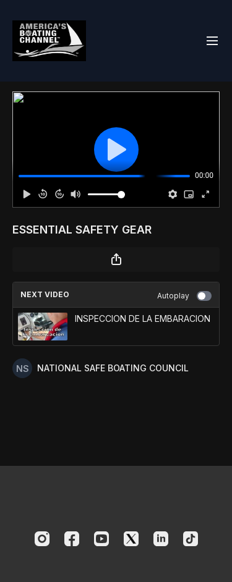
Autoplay (184, 296)
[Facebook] (71, 538)
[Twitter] (131, 538)
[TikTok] (190, 538)
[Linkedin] (160, 538)
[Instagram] (42, 538)
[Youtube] (101, 538)
